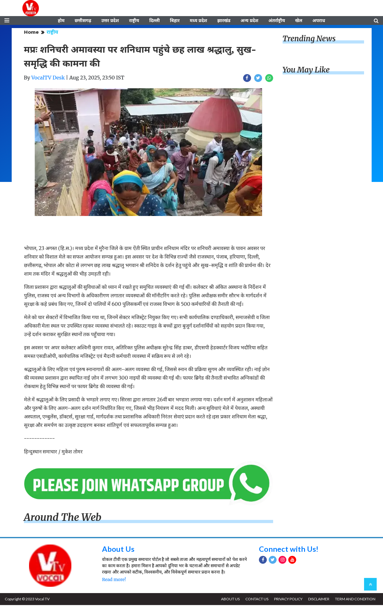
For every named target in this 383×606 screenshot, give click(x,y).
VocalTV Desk (48, 78)
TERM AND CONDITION (355, 599)
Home (31, 33)
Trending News (309, 39)
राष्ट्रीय (134, 21)
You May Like (306, 71)
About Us (118, 549)
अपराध (318, 21)
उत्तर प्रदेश (110, 21)
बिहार (175, 21)
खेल (298, 21)
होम (61, 21)
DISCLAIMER (318, 599)
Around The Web (63, 518)
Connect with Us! (289, 549)
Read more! (114, 580)
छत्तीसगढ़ (83, 21)
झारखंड (223, 21)
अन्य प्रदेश (249, 21)
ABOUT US (228, 599)
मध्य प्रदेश (198, 21)
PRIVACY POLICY (287, 599)
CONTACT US (255, 599)
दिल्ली (154, 21)
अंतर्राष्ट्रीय (276, 21)
